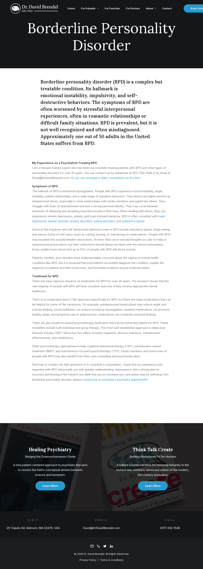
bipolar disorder (58, 221)
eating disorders (104, 221)
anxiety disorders (81, 221)
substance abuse (133, 221)
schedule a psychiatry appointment (124, 379)
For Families (109, 9)
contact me (90, 379)
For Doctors (130, 9)
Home (68, 9)
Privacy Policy (88, 559)
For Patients (87, 9)
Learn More (50, 485)
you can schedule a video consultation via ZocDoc (107, 178)
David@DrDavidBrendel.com (101, 528)
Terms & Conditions (111, 559)
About (148, 9)
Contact (164, 9)
